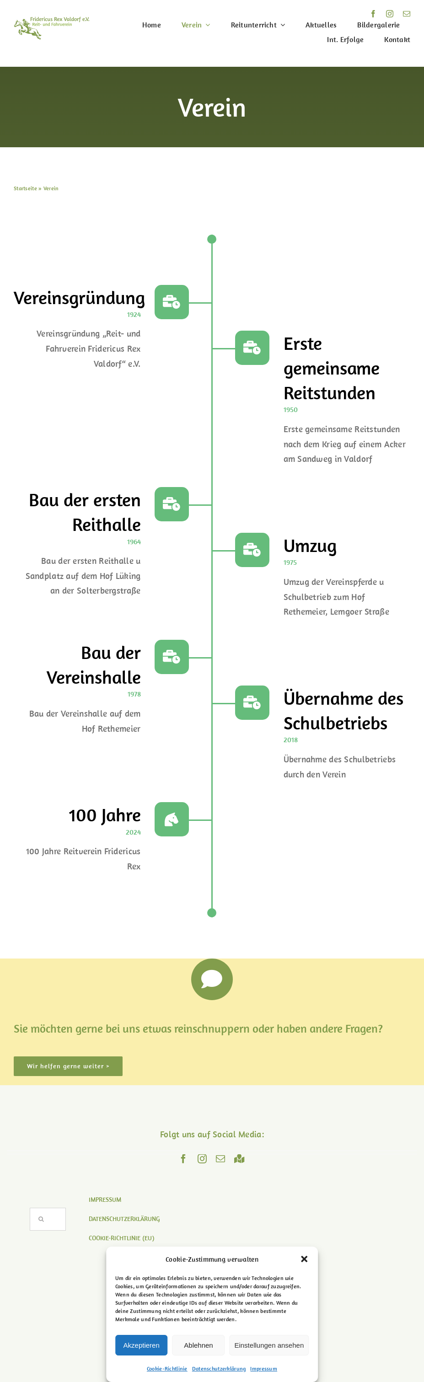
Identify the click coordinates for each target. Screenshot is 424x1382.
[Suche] (41, 1219)
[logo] (51, 21)
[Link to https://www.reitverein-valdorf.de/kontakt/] (212, 980)
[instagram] (389, 13)
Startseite (25, 188)
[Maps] (239, 1158)
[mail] (406, 13)
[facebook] (373, 13)
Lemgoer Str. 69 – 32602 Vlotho (212, 1326)
